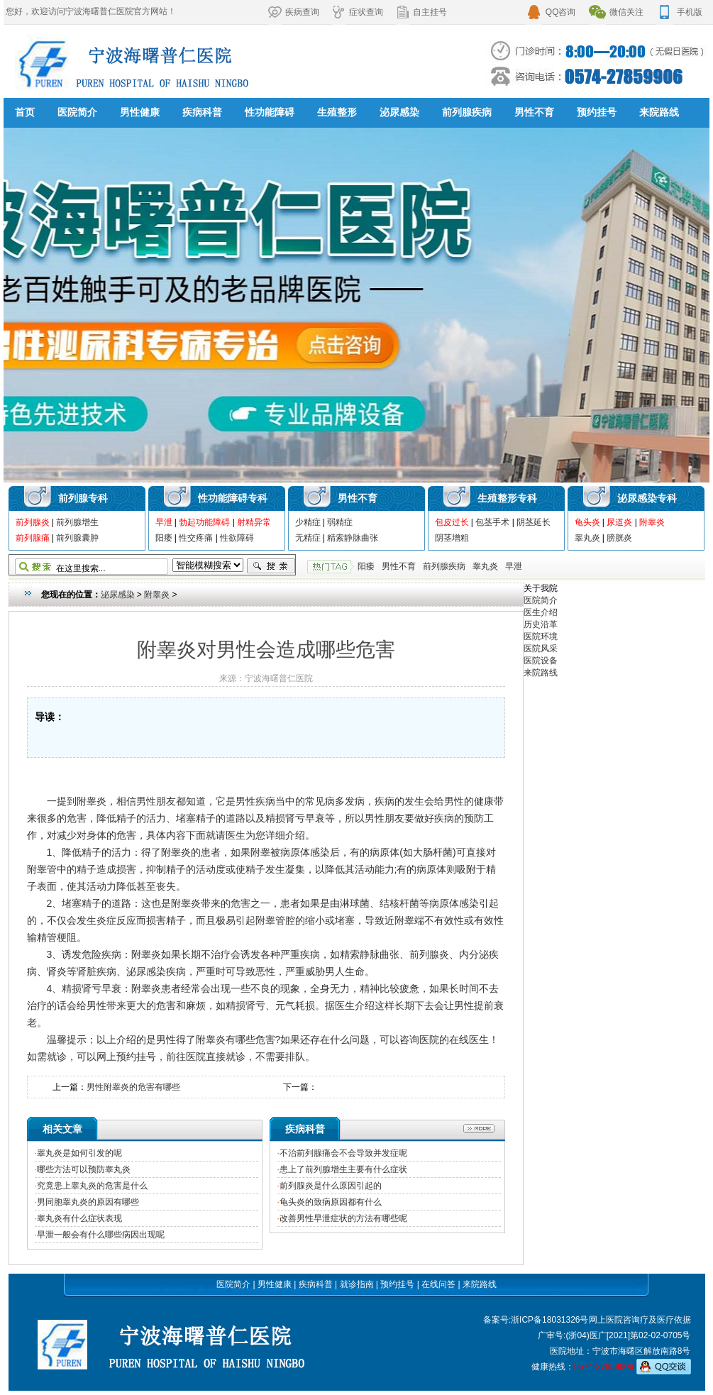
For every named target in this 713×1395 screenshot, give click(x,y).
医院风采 (541, 649)
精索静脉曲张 (352, 538)
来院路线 (659, 112)
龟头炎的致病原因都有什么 (331, 1202)
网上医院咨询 (614, 1320)
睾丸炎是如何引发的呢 (79, 1153)
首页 (25, 112)
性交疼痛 (196, 538)
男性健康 (140, 112)
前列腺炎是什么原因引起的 (331, 1186)
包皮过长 (452, 522)
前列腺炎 (33, 522)
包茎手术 (492, 522)
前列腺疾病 (467, 112)
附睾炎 (652, 522)
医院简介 (77, 112)
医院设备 (541, 661)
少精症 (308, 522)
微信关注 (616, 12)
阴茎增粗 (452, 538)
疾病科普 (202, 112)
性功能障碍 (269, 112)
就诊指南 (357, 1284)
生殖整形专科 (507, 498)
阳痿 (163, 538)
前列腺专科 (83, 498)
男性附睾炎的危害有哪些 (133, 1087)
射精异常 (254, 522)
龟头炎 (587, 522)
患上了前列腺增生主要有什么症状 (343, 1169)
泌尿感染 (399, 112)
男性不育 (534, 112)
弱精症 (340, 522)
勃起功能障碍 (204, 522)
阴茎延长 (533, 522)
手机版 (679, 12)
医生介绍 (541, 612)
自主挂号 (421, 12)
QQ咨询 (550, 12)
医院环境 (541, 636)
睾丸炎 (587, 538)
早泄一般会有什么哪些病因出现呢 (101, 1235)
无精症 (308, 538)
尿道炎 (619, 522)
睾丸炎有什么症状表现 (79, 1218)
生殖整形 (337, 112)
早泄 (163, 522)
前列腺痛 (33, 538)
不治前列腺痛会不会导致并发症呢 (343, 1153)
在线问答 (438, 1284)
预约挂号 (597, 112)
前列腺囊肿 (77, 538)
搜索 (271, 566)
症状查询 (357, 12)
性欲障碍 (237, 538)
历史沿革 (541, 624)
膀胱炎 (619, 538)
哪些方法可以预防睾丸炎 (84, 1169)
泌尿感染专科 (647, 498)
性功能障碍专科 (232, 498)
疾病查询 (293, 12)
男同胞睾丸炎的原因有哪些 (88, 1202)
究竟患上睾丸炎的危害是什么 (92, 1186)
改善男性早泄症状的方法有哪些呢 (343, 1218)
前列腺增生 (77, 522)
